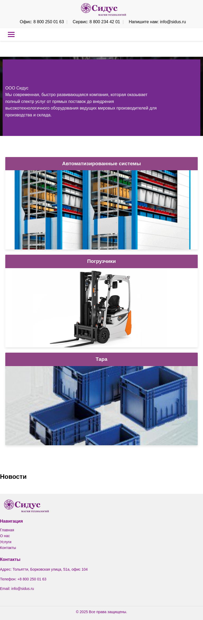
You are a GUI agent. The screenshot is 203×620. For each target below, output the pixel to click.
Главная (7, 530)
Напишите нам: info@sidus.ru (157, 22)
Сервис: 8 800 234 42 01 (96, 22)
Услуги (5, 542)
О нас (5, 536)
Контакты (8, 548)
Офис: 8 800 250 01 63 (42, 22)
